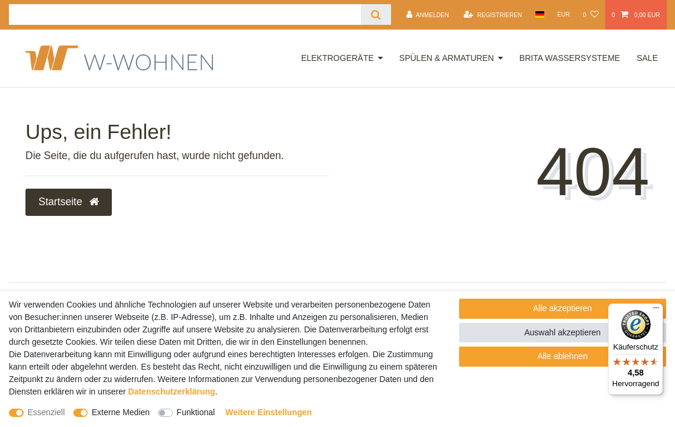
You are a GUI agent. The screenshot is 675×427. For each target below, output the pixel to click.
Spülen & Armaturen (446, 58)
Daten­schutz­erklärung (171, 391)
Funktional (196, 412)
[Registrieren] (492, 15)
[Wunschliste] (590, 15)
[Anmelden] (428, 15)
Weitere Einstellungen (268, 412)
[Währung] (564, 14)
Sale (647, 58)
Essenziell (46, 412)
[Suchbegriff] (185, 14)
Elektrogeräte (337, 58)
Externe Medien (121, 412)
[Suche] (376, 14)
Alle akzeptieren (562, 308)
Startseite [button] (68, 202)
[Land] (539, 14)
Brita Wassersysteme (569, 58)
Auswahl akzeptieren (562, 332)
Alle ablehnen (562, 356)
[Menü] (656, 310)
